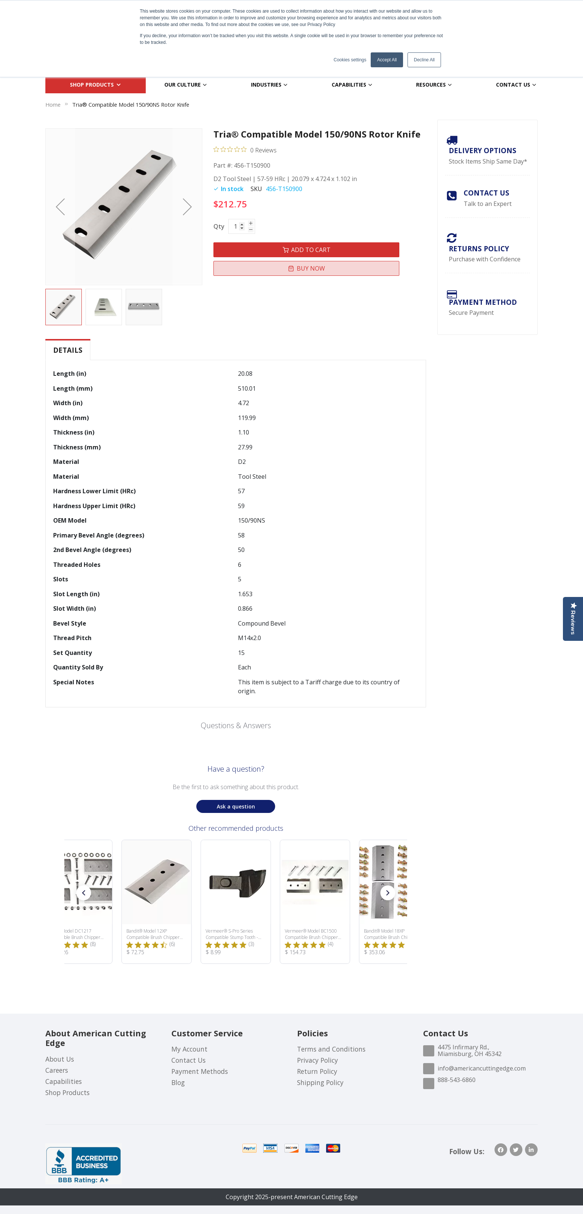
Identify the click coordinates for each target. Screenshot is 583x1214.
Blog (178, 1082)
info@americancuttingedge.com (482, 1068)
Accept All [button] (387, 59)
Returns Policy (479, 248)
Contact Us (486, 192)
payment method (483, 302)
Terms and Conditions (331, 1049)
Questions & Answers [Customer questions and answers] (236, 725)
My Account (189, 1049)
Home (53, 104)
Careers (56, 1070)
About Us (59, 1059)
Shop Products (67, 1092)
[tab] (67, 350)
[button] (60, 206)
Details (68, 350)
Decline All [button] (424, 59)
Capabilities (63, 1081)
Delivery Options (482, 150)
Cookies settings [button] (350, 59)
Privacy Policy (317, 1060)
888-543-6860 (457, 1080)
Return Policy (317, 1071)
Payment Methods (199, 1071)
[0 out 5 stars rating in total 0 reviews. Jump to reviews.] (245, 149)
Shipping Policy (320, 1082)
